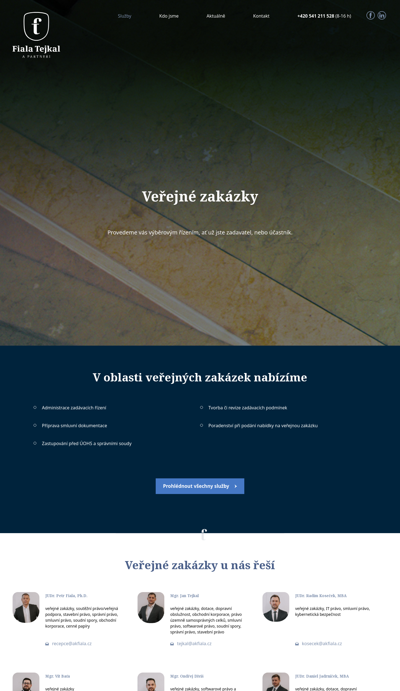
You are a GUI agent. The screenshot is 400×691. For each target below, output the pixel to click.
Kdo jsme (169, 16)
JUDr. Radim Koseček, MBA (325, 597)
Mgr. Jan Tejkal (187, 597)
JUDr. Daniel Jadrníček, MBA (327, 677)
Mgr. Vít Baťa (60, 677)
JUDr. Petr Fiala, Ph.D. (70, 597)
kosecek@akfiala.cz (322, 645)
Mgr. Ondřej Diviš (190, 677)
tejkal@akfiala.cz (194, 645)
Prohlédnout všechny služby (196, 487)
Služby (124, 16)
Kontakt (261, 16)
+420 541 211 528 (316, 16)
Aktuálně (216, 16)
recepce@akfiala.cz (72, 645)
